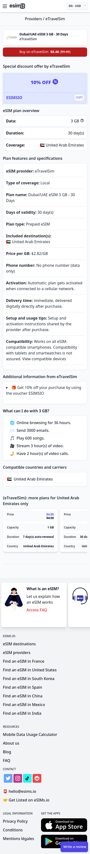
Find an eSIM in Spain (22, 687)
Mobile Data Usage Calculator (30, 734)
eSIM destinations (19, 644)
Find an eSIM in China (22, 696)
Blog (7, 751)
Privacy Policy (15, 821)
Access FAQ (36, 610)
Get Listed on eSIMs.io (26, 800)
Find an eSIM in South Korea (28, 678)
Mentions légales (18, 838)
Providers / (35, 18)
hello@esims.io (20, 791)
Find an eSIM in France (23, 661)
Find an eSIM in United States (30, 670)
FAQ (6, 760)
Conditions (13, 830)
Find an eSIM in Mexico (24, 704)
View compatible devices (44, 358)
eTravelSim (55, 18)
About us (11, 743)
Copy (79, 97)
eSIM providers (16, 652)
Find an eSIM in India (22, 713)
